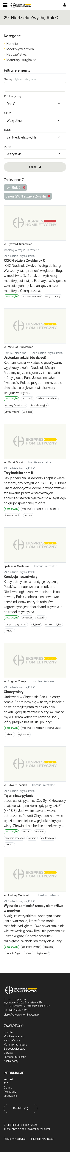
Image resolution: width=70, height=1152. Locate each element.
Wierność (27, 411)
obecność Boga (12, 953)
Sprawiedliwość (12, 515)
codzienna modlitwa (47, 398)
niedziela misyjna (38, 405)
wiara (9, 630)
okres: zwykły (11, 296)
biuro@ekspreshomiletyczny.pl (21, 1014)
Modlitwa (26, 509)
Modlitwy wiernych (20, 49)
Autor (7, 146)
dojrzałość (27, 617)
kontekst (26, 831)
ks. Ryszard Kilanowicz (18, 244)
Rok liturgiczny (12, 96)
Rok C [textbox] (11, 104)
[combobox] (35, 103)
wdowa (28, 515)
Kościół (40, 617)
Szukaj (20, 79)
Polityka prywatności (42, 1138)
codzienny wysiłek (31, 947)
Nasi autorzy (11, 1060)
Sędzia (40, 509)
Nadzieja (48, 947)
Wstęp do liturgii (53, 296)
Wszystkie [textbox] (14, 120)
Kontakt (8, 1079)
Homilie (12, 44)
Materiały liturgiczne (21, 60)
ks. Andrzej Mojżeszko (17, 895)
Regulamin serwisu (15, 1138)
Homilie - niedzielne (15, 352)
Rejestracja (10, 1091)
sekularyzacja (48, 838)
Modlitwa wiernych (31, 296)
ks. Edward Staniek (15, 785)
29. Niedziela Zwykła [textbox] (21, 137)
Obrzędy (8, 1052)
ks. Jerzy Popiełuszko (15, 405)
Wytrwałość (23, 734)
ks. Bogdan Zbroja (15, 681)
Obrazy (40, 728)
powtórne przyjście (14, 838)
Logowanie (10, 1095)
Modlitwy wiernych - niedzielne (21, 250)
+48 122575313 (19, 1010)
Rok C (31, 255)
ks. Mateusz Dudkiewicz (18, 347)
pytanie (32, 838)
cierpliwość (27, 398)
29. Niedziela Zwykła (15, 255)
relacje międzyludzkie (16, 624)
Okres (7, 113)
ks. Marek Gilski (13, 462)
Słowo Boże (54, 728)
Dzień (7, 129)
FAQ (6, 1083)
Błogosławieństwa (14, 1048)
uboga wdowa (12, 411)
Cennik (8, 1087)
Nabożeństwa (16, 54)
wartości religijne (53, 624)
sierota (53, 509)
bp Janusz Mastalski (16, 566)
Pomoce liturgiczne (15, 1056)
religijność (36, 624)
